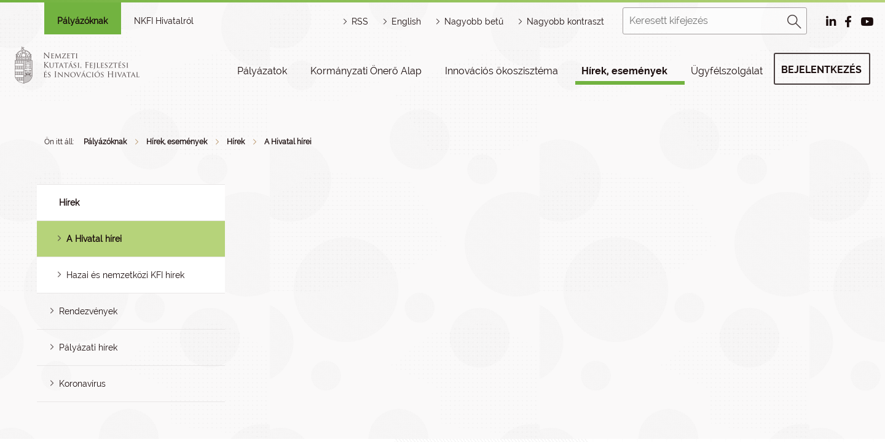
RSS (360, 21)
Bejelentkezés (821, 70)
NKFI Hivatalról (164, 21)
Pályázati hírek (88, 347)
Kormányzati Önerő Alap (366, 71)
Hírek (236, 142)
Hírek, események (624, 71)
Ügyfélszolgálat (727, 71)
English (406, 21)
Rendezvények (88, 311)
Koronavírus (82, 384)
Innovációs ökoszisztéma (501, 71)
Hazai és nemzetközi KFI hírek (125, 275)
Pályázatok (262, 71)
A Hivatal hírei (288, 142)
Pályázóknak (82, 21)
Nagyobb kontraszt (565, 21)
